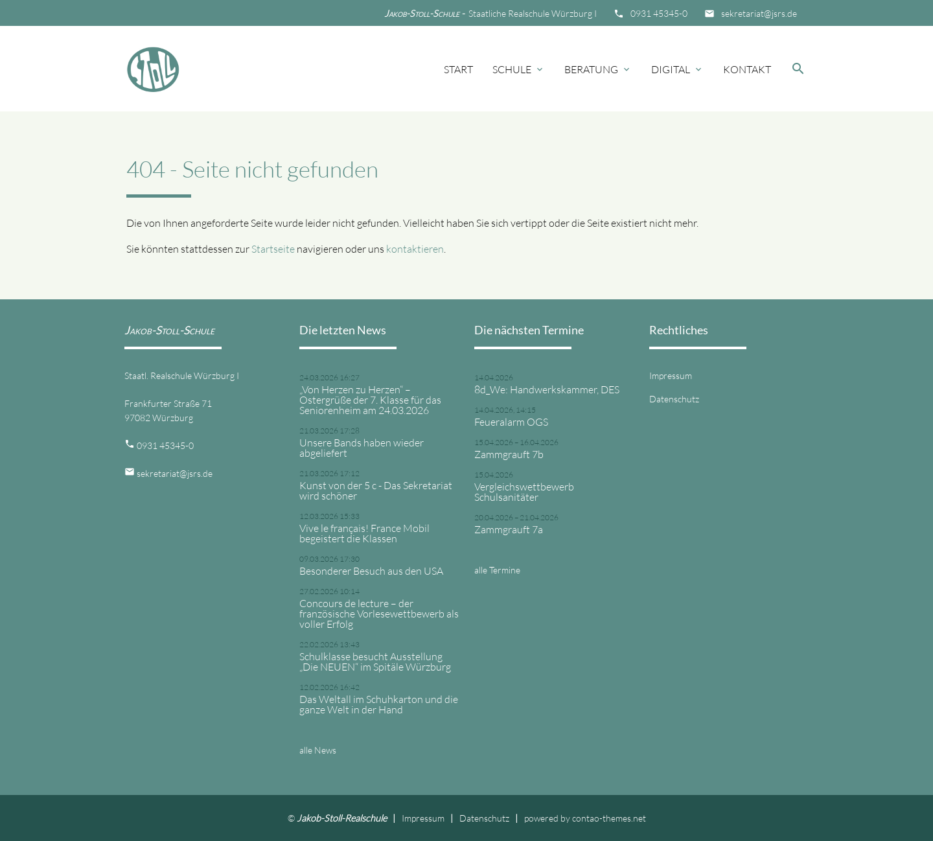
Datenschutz (674, 398)
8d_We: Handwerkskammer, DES (546, 389)
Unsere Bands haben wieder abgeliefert (361, 447)
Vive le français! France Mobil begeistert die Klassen (364, 533)
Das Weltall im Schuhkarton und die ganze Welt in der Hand (378, 704)
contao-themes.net (609, 818)
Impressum (670, 375)
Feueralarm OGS (511, 422)
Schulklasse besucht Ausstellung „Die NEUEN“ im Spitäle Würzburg (375, 661)
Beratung (598, 69)
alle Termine (497, 569)
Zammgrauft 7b (509, 454)
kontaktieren (415, 248)
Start (458, 69)
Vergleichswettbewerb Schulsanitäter (524, 491)
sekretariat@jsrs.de (759, 13)
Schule (518, 69)
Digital (677, 69)
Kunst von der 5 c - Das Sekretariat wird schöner (375, 490)
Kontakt (747, 69)
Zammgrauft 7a (508, 529)
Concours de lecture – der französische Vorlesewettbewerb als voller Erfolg (379, 613)
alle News (317, 749)
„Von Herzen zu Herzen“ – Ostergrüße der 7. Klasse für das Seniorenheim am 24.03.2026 (370, 399)
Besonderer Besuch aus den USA (371, 571)
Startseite (273, 248)
